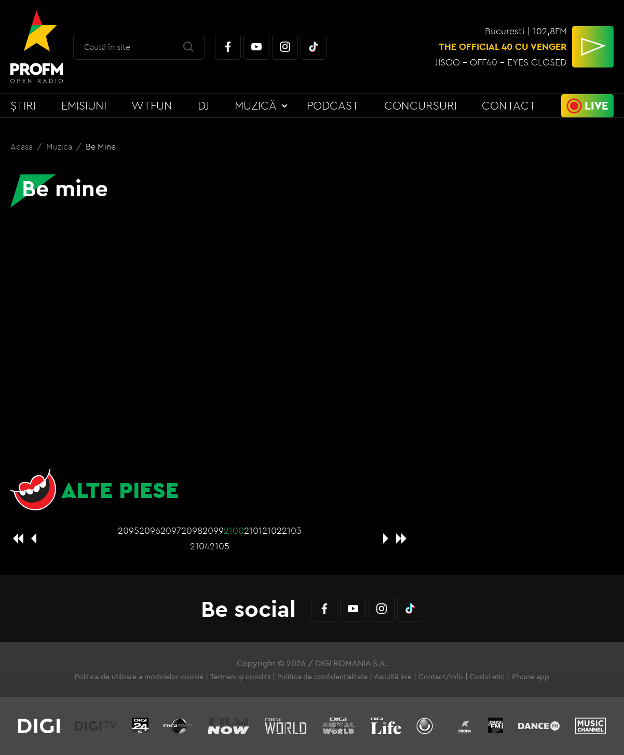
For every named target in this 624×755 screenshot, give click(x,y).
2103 (292, 530)
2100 (234, 530)
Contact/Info (440, 676)
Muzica (60, 146)
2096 (149, 530)
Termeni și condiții (240, 676)
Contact (509, 105)
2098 (191, 530)
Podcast (333, 105)
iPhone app (530, 676)
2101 (253, 530)
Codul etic (487, 676)
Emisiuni (83, 105)
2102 (272, 530)
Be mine (101, 146)
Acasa (22, 146)
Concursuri (420, 105)
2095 (128, 530)
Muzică (256, 105)
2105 (219, 546)
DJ (203, 105)
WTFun (151, 105)
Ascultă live (393, 676)
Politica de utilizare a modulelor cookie (139, 676)
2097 (170, 530)
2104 (200, 546)
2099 (213, 530)
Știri (23, 105)
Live (596, 105)
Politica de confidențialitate (322, 676)
